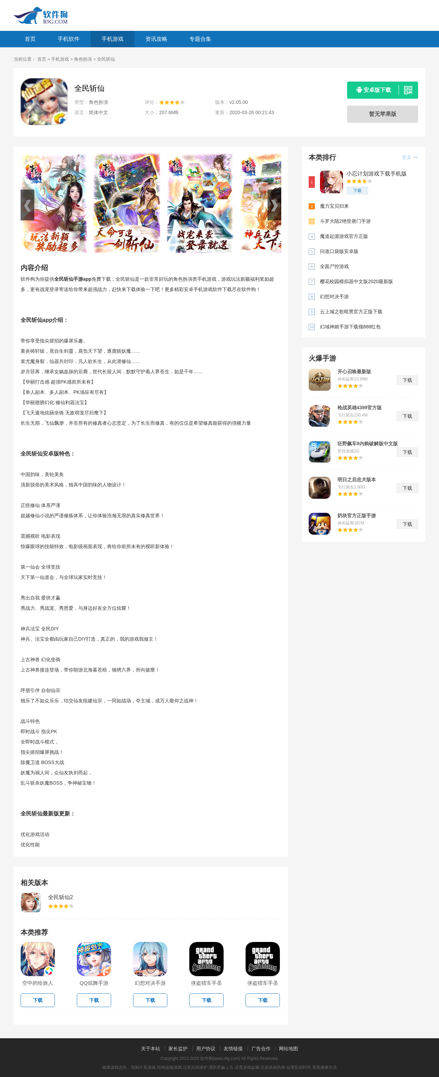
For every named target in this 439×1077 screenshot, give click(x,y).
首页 (30, 39)
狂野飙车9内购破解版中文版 (367, 443)
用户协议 (205, 1048)
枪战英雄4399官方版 (359, 407)
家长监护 (178, 1048)
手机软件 (69, 39)
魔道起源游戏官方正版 (344, 236)
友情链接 (233, 1048)
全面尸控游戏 (334, 266)
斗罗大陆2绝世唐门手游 (345, 221)
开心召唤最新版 (354, 371)
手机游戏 (112, 39)
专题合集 (200, 39)
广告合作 (261, 1048)
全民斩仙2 (60, 897)
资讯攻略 (156, 39)
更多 (409, 157)
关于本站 (150, 1048)
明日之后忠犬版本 (356, 479)
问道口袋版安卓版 (339, 251)
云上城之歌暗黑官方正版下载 (351, 311)
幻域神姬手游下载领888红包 (350, 326)
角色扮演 (83, 59)
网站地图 (288, 1048)
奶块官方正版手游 (356, 515)
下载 (357, 190)
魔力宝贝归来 (334, 206)
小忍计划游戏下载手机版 (376, 174)
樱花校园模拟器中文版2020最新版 (356, 281)
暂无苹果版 (382, 114)
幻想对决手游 (334, 296)
